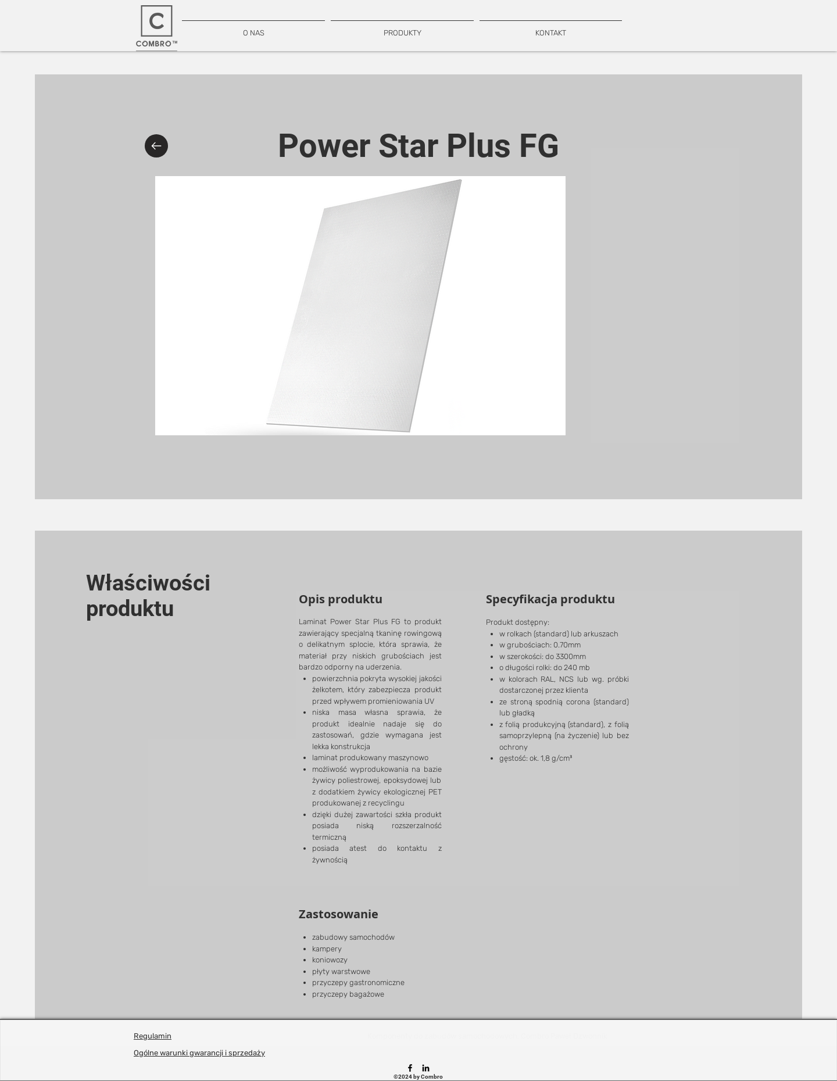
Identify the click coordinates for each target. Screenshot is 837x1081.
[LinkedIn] (426, 1068)
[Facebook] (410, 1068)
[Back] (156, 146)
